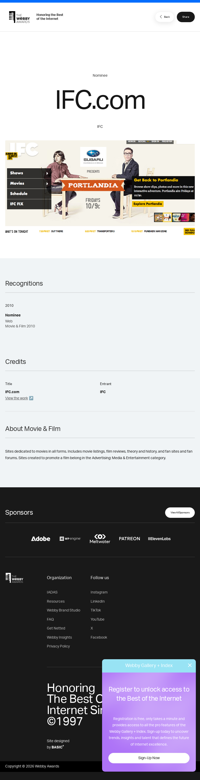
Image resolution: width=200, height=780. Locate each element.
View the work (16, 398)
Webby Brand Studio (63, 610)
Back (164, 16)
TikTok (96, 610)
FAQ (50, 619)
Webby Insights (59, 637)
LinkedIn (98, 601)
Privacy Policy (58, 646)
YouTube (97, 619)
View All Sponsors (180, 512)
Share (185, 17)
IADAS (52, 592)
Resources (56, 601)
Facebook (99, 637)
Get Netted (56, 628)
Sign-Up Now (149, 758)
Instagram (99, 592)
